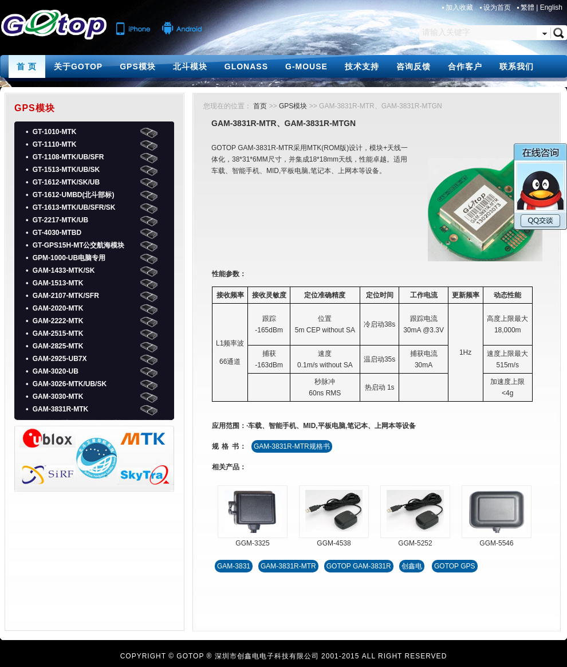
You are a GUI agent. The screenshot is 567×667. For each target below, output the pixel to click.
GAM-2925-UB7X (60, 359)
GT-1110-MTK (55, 144)
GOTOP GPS (454, 566)
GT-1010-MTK (55, 132)
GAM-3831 (233, 566)
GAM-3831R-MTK (60, 409)
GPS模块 (138, 66)
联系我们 (516, 66)
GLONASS (246, 66)
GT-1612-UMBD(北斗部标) (74, 195)
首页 (260, 106)
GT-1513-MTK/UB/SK (66, 170)
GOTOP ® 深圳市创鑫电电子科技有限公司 (247, 656)
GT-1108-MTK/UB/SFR (68, 157)
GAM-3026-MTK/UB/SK (70, 384)
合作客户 (465, 66)
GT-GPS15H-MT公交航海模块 (79, 245)
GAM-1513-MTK (58, 283)
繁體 (527, 7)
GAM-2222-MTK (58, 321)
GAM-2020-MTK (58, 308)
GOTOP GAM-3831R (358, 566)
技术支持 (362, 66)
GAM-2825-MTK (58, 346)
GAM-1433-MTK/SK (64, 270)
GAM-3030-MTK (58, 397)
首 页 (27, 66)
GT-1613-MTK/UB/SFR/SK (74, 207)
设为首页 (498, 7)
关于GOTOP (78, 66)
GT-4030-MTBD (57, 233)
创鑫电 (411, 566)
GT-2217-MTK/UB (60, 220)
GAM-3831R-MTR (288, 566)
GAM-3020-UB (55, 371)
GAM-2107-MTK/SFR (66, 296)
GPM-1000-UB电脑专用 (69, 258)
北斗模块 (190, 66)
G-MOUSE (306, 66)
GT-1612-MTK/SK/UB (66, 182)
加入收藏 (460, 7)
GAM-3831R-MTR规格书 (292, 446)
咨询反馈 (413, 66)
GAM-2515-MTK (58, 333)
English (551, 7)
